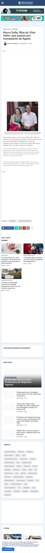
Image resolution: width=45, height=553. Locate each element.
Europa (19, 466)
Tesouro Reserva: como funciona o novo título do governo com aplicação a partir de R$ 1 (11, 260)
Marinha (23, 473)
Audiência (29, 452)
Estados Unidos (9, 466)
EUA (18, 462)
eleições (25, 491)
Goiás (24, 470)
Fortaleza (7, 470)
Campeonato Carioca (11, 459)
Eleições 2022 (26, 462)
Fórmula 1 (16, 470)
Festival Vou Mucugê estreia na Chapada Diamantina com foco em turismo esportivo (11, 285)
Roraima (30, 480)
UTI (19, 488)
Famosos (27, 466)
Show (6, 484)
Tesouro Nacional (10, 488)
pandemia (7, 495)
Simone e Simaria (16, 484)
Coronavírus (23, 459)
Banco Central (9, 455)
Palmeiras (8, 477)
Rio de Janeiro (21, 480)
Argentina (21, 452)
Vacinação (26, 488)
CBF (24, 455)
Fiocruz (35, 466)
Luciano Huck (8, 473)
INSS (30, 470)
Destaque (15, 29)
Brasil (17, 455)
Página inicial (7, 29)
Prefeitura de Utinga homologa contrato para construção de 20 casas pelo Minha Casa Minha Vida (28, 420)
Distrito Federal (9, 462)
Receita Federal (9, 480)
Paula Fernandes (18, 477)
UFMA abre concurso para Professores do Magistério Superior (18, 382)
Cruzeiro (32, 459)
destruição (8, 491)
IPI (35, 470)
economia (17, 491)
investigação (34, 491)
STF (37, 480)
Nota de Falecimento (25, 221)
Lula (16, 473)
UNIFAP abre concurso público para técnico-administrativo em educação (28, 432)
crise (33, 488)
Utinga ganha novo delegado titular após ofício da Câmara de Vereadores (29, 394)
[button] (2, 3)
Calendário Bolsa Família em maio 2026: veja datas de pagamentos (33, 259)
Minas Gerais (32, 473)
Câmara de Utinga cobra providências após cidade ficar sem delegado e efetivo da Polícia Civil (28, 406)
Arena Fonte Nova (10, 452)
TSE (25, 484)
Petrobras (29, 477)
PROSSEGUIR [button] (8, 549)
